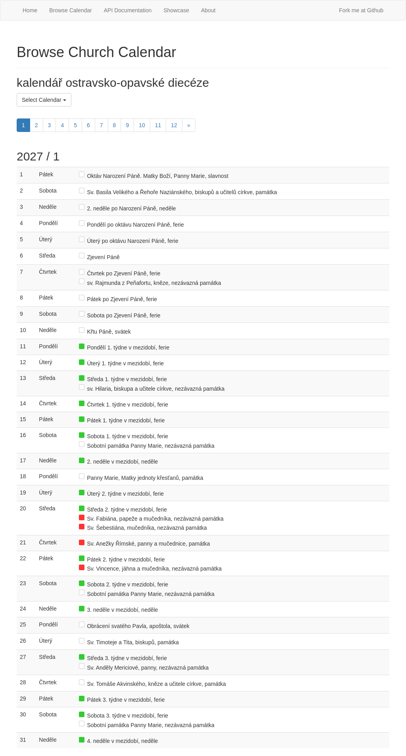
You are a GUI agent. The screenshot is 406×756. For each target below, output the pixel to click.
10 (142, 125)
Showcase (176, 10)
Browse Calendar (70, 10)
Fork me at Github (361, 10)
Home (30, 10)
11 (158, 125)
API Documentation (128, 10)
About (208, 10)
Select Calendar (44, 100)
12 (174, 125)
